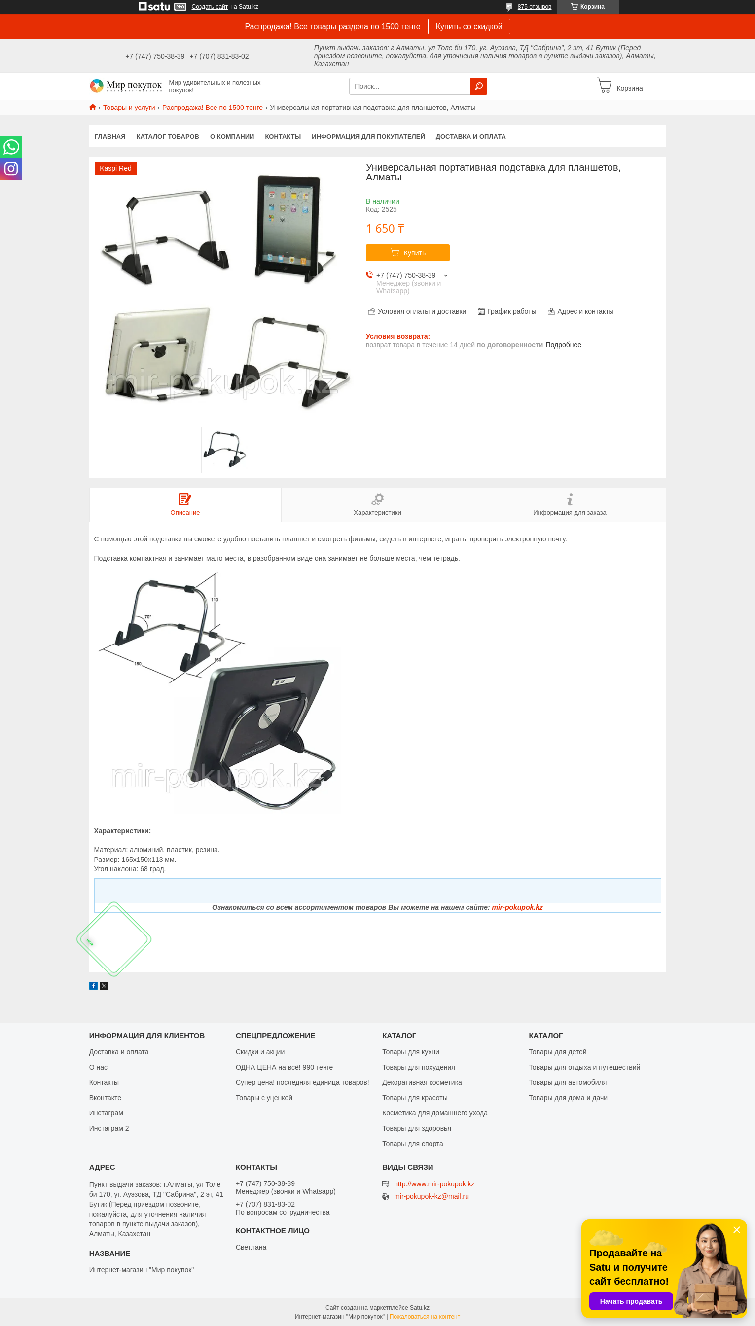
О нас (98, 1067)
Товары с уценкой (264, 1098)
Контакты (283, 136)
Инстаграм (106, 1113)
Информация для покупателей (368, 136)
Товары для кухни (410, 1052)
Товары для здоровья (416, 1128)
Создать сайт (210, 6)
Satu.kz (420, 1307)
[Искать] (478, 86)
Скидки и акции (260, 1052)
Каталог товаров (168, 136)
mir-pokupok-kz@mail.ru (431, 1196)
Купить (415, 253)
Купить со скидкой (469, 26)
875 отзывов (535, 6)
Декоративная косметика (422, 1082)
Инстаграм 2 (109, 1128)
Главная (110, 136)
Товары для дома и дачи (568, 1098)
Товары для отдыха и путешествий (584, 1067)
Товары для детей (557, 1052)
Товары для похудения (418, 1067)
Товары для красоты (415, 1098)
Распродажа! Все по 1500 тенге (212, 107)
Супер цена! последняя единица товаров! (302, 1082)
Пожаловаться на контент (425, 1316)
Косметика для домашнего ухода (435, 1113)
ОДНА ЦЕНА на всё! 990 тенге (284, 1067)
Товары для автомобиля (568, 1082)
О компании (232, 136)
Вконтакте (105, 1098)
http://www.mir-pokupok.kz (434, 1184)
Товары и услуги (129, 107)
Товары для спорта (412, 1143)
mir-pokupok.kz (517, 907)
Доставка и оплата (471, 136)
